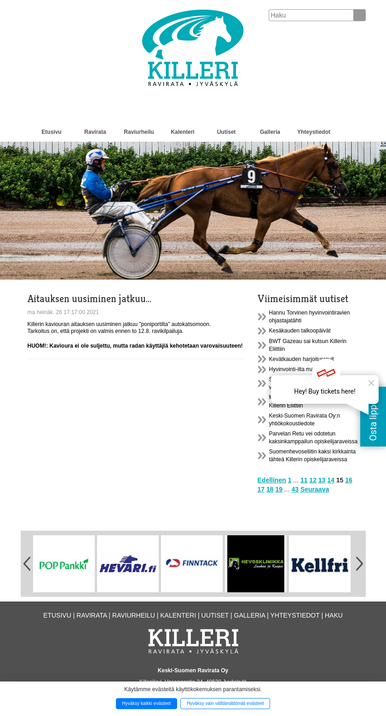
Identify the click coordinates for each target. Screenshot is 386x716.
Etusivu (51, 132)
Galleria (270, 132)
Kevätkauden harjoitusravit (301, 359)
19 (278, 489)
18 (270, 489)
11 (304, 480)
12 (313, 480)
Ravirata (95, 132)
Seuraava (314, 489)
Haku (334, 615)
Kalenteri (182, 132)
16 (348, 480)
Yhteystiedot (313, 132)
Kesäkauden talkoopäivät (300, 330)
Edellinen (272, 480)
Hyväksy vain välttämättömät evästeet (225, 703)
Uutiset (226, 132)
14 (330, 480)
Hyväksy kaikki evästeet (146, 703)
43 (295, 489)
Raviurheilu (139, 132)
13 (322, 480)
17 (261, 489)
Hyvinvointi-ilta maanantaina (303, 369)
